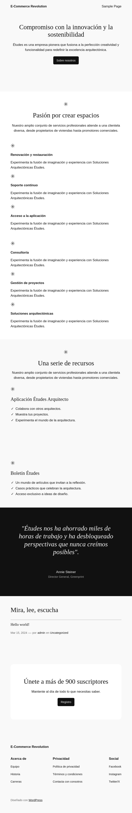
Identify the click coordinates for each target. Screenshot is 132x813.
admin (41, 632)
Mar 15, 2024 (19, 632)
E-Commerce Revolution (29, 6)
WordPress (35, 800)
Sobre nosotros (66, 60)
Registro (66, 702)
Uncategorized (59, 632)
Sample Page (111, 6)
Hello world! (20, 625)
